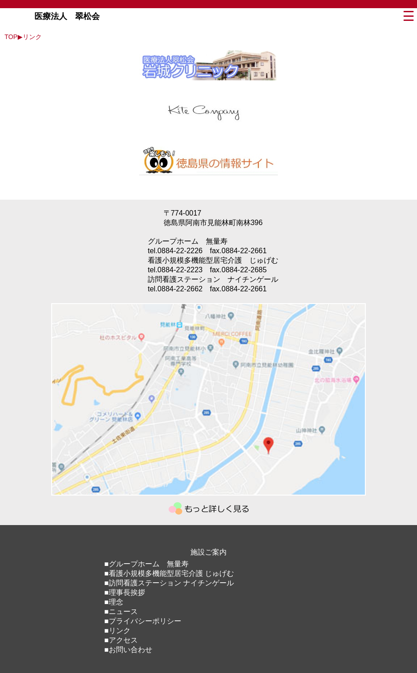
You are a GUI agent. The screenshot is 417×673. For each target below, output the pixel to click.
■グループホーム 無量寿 (146, 564)
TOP (11, 36)
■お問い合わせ (128, 649)
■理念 (113, 602)
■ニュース (121, 611)
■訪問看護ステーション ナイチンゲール (169, 583)
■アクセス (121, 640)
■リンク (117, 630)
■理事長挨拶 (124, 592)
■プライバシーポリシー (142, 621)
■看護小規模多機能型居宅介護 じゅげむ (169, 573)
